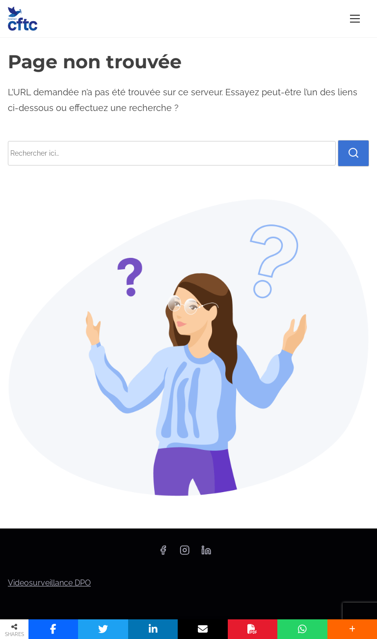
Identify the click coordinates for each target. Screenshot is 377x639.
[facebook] (163, 553)
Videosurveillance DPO (49, 582)
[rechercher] (353, 153)
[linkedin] (206, 553)
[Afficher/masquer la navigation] (355, 18)
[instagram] (184, 553)
